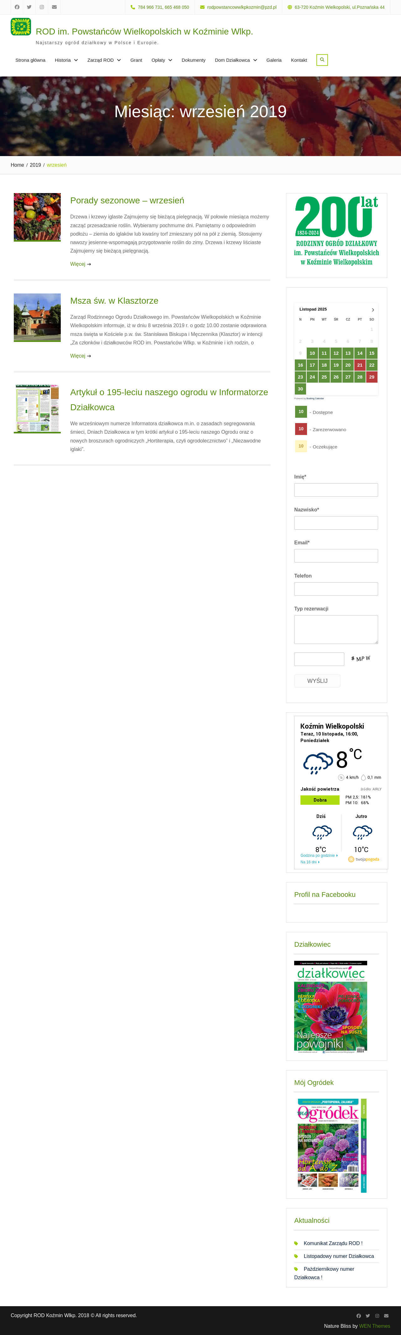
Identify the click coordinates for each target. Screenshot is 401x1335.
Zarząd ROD (100, 60)
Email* (302, 542)
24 (312, 377)
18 (324, 365)
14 (360, 353)
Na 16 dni (308, 862)
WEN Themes (374, 1326)
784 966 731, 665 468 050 (163, 7)
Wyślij (317, 681)
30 (300, 389)
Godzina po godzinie (317, 855)
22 (372, 365)
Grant (136, 60)
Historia (63, 60)
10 (312, 353)
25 (324, 377)
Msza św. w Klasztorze (114, 301)
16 (300, 365)
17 (312, 365)
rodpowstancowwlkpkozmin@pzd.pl (242, 7)
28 (360, 377)
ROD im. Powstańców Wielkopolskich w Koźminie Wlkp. (144, 31)
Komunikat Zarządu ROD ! (333, 1243)
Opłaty (158, 60)
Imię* (300, 476)
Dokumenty (194, 60)
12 (336, 353)
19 (336, 365)
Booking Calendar (315, 398)
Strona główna (30, 60)
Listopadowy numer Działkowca (339, 1256)
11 (324, 353)
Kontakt (299, 60)
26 (336, 377)
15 (372, 353)
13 (348, 353)
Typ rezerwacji (311, 608)
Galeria (274, 60)
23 (300, 377)
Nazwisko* (306, 509)
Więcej (77, 264)
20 (348, 365)
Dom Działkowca (232, 60)
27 (348, 377)
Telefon (303, 575)
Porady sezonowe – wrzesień (127, 200)
